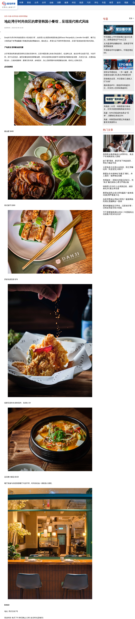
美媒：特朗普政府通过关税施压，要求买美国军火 (118, 120)
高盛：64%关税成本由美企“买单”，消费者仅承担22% (116, 114)
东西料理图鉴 (23, 16)
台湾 (36, 2)
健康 (66, 2)
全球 (44, 2)
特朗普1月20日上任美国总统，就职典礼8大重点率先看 (118, 187)
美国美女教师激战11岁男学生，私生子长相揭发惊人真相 (118, 155)
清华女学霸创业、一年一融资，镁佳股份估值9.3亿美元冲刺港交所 (118, 73)
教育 (111, 2)
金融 (51, 2)
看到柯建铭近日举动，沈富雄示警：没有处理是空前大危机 (118, 207)
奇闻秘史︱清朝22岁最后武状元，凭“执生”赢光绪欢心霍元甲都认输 (118, 181)
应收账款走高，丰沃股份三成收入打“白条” (118, 80)
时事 (21, 2)
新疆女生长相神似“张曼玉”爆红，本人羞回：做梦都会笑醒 (118, 175)
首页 (5, 16)
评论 (96, 2)
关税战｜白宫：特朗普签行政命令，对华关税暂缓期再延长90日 (117, 107)
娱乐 (119, 2)
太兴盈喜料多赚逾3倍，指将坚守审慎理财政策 (118, 45)
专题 (104, 2)
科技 (74, 2)
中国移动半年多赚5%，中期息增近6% (118, 51)
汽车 (89, 2)
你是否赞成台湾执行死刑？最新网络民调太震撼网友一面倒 (118, 200)
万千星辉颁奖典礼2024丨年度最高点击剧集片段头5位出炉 (118, 213)
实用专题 (15, 16)
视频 (126, 2)
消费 (59, 2)
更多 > (131, 18)
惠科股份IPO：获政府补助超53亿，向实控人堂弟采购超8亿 (117, 86)
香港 (29, 2)
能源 (81, 2)
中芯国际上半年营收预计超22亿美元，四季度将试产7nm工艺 (118, 38)
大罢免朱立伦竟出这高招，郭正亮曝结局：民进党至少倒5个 (118, 168)
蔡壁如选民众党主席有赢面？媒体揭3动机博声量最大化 (118, 194)
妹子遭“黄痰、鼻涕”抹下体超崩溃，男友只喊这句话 (118, 162)
